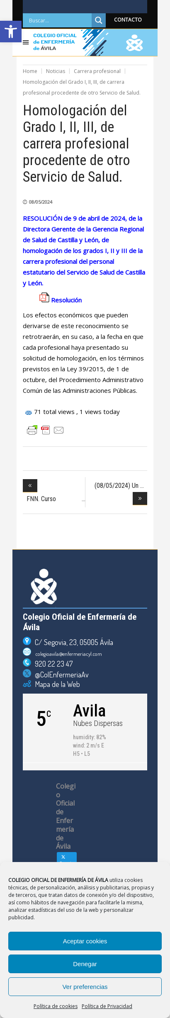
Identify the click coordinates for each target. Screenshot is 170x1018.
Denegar (85, 963)
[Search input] (59, 20)
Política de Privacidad (107, 1006)
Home (30, 71)
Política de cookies (56, 1006)
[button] (11, 31)
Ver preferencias (84, 986)
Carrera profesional (97, 71)
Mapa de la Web (55, 684)
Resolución (66, 300)
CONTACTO (128, 19)
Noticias (55, 71)
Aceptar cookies (85, 941)
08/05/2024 (40, 202)
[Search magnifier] (99, 20)
